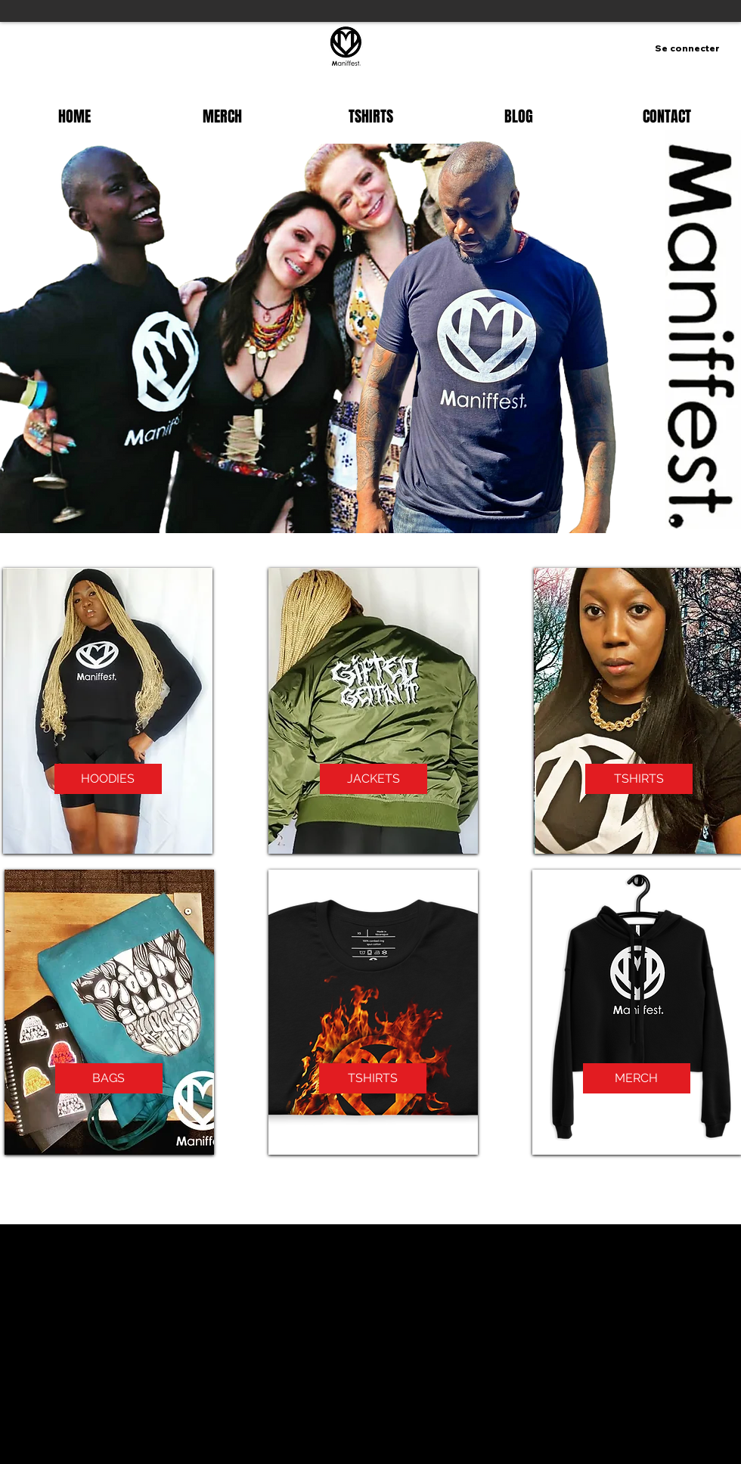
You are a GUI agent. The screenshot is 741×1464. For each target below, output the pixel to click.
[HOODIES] (108, 779)
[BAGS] (109, 1078)
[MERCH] (636, 1078)
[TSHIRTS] (639, 779)
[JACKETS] (373, 779)
